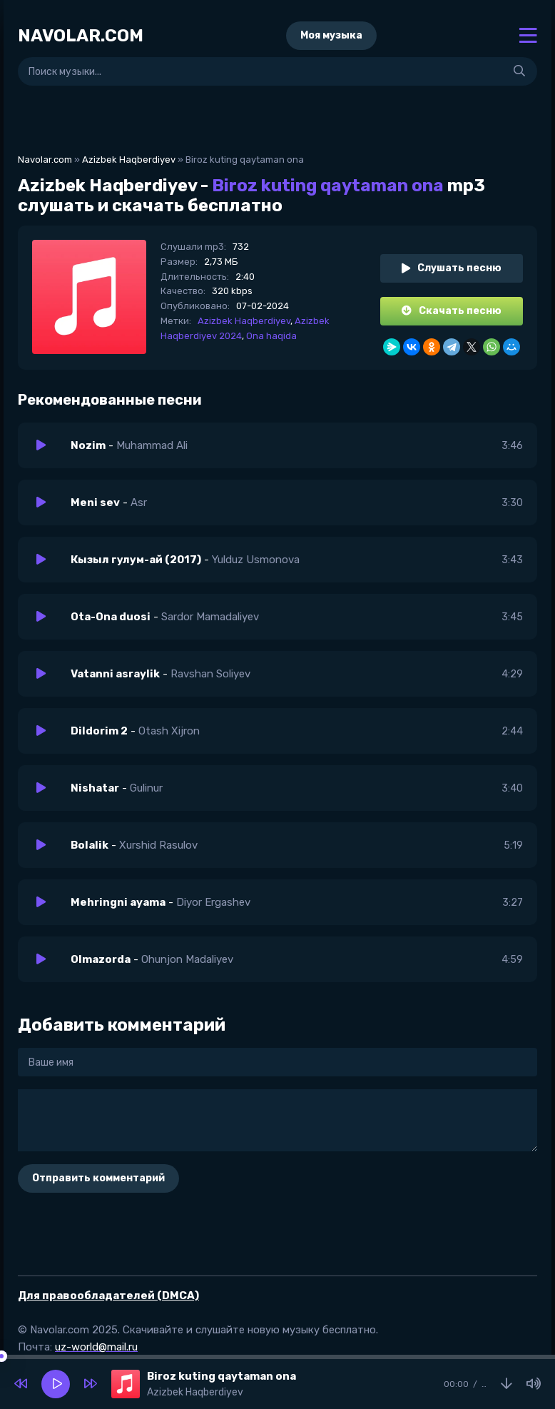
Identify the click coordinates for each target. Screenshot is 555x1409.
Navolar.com (45, 159)
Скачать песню (451, 311)
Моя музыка (331, 35)
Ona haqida (271, 335)
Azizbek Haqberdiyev (128, 159)
